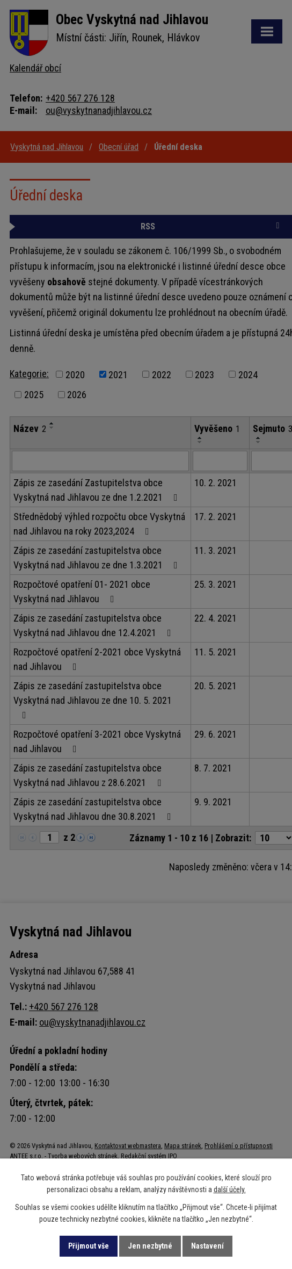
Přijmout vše (88, 1246)
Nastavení (207, 1246)
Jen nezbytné (150, 1246)
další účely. (230, 1190)
